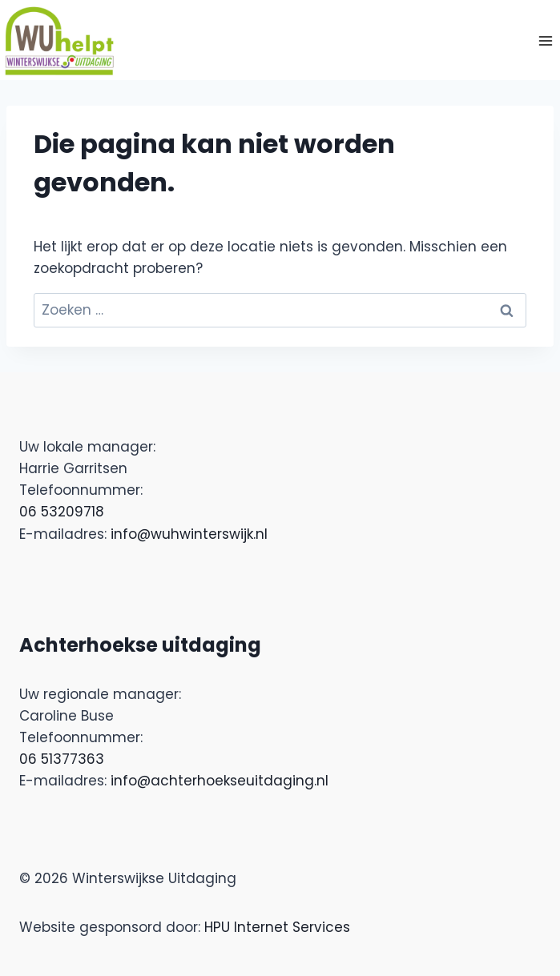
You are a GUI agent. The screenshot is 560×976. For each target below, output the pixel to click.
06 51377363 (61, 759)
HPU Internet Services (277, 927)
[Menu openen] (545, 40)
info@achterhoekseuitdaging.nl (219, 780)
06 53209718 (61, 511)
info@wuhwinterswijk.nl (189, 534)
